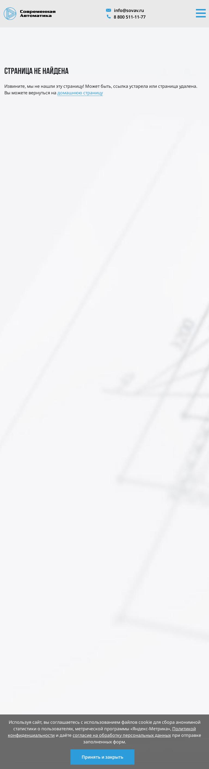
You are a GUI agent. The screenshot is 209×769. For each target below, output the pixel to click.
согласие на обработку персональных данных (122, 735)
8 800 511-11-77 (126, 17)
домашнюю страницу (80, 93)
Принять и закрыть (102, 757)
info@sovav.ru (125, 10)
